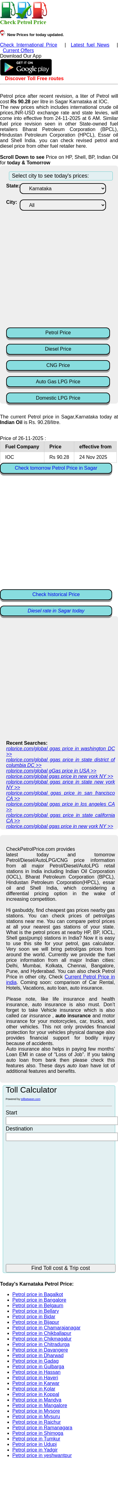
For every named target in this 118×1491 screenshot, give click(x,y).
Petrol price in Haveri (35, 1377)
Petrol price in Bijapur (35, 1322)
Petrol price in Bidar (33, 1316)
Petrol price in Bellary (35, 1311)
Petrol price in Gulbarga (38, 1366)
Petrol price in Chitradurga (41, 1344)
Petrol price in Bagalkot (37, 1294)
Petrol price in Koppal (35, 1394)
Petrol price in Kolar (33, 1388)
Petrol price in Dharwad (37, 1355)
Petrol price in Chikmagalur (41, 1338)
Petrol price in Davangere (40, 1350)
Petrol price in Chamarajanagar (46, 1327)
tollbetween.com (31, 1099)
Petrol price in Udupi (34, 1444)
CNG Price (58, 365)
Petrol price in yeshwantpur (42, 1455)
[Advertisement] (58, 268)
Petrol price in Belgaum (37, 1305)
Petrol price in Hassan (36, 1372)
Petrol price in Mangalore (39, 1405)
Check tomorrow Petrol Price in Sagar (56, 468)
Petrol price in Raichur (36, 1422)
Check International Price (28, 44)
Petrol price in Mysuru (36, 1416)
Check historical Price (56, 594)
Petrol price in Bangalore (39, 1300)
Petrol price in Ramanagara (42, 1427)
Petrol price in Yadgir (35, 1449)
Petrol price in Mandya (36, 1399)
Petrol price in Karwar (35, 1383)
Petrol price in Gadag (35, 1361)
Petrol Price (58, 332)
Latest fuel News (90, 44)
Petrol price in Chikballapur (41, 1333)
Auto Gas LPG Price (58, 381)
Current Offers (18, 50)
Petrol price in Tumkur (36, 1438)
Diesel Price (58, 349)
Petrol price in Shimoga (37, 1433)
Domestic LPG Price (58, 398)
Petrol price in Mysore (36, 1411)
